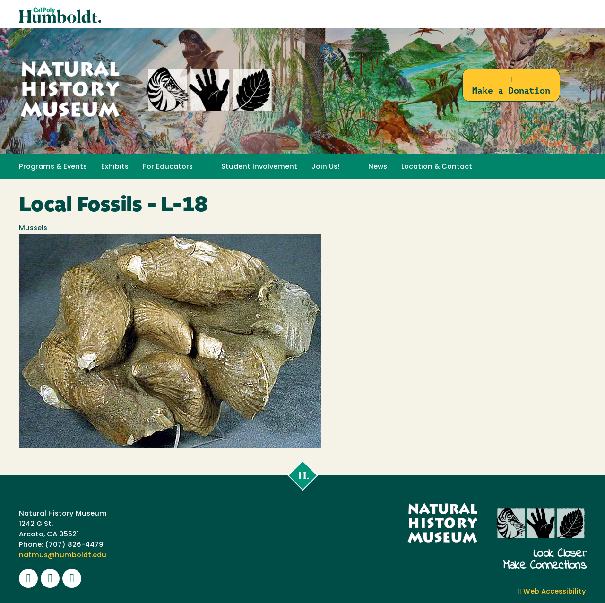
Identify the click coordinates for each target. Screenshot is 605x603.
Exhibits (115, 167)
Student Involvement (259, 167)
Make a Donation (511, 85)
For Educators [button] (168, 167)
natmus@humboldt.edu (62, 555)
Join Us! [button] (325, 167)
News (377, 167)
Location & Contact (436, 167)
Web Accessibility (552, 591)
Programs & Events (53, 167)
